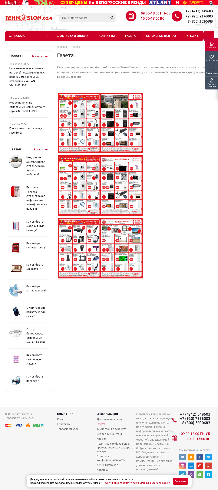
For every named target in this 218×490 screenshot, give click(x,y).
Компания (65, 413)
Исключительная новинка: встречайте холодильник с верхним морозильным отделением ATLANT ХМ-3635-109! (26, 77)
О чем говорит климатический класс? (36, 312)
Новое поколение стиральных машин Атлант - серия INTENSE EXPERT (28, 106)
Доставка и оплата (72, 35)
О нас (60, 419)
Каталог (20, 35)
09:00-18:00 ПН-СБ (156, 13)
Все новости (40, 56)
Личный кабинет (107, 464)
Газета (130, 35)
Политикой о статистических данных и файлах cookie (136, 482)
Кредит (192, 35)
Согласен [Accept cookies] (180, 481)
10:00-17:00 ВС (152, 18)
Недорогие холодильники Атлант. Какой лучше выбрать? (35, 166)
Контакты (107, 35)
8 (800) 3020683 (200, 21)
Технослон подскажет (111, 428)
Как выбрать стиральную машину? (34, 359)
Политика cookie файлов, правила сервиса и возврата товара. (115, 447)
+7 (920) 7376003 (199, 16)
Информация (107, 413)
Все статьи (41, 149)
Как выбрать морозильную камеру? (35, 226)
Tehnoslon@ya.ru (68, 428)
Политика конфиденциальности (111, 458)
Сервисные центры (161, 35)
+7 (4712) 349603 (199, 11)
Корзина (102, 469)
